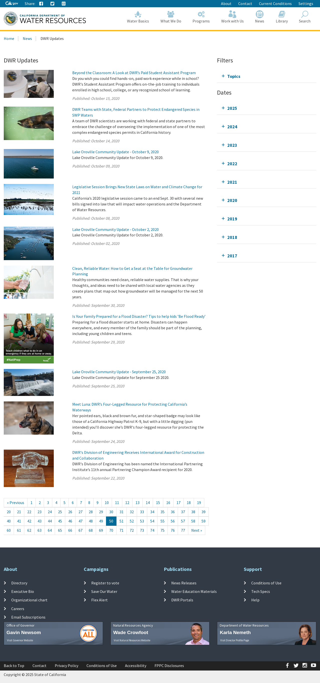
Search (305, 16)
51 (122, 520)
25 (60, 511)
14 (148, 502)
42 (29, 520)
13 (138, 502)
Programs (201, 16)
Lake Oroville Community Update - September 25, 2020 (119, 371)
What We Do (171, 16)
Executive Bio (22, 591)
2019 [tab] (232, 219)
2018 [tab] (232, 237)
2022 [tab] (232, 164)
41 (19, 520)
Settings (305, 3)
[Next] (196, 530)
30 (111, 511)
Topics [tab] (233, 76)
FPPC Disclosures (169, 665)
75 (162, 530)
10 (107, 502)
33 (142, 511)
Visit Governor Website (20, 640)
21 (19, 511)
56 (173, 520)
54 (152, 520)
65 (60, 530)
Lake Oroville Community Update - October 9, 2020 (115, 151)
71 (122, 530)
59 (204, 520)
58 (193, 520)
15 (158, 502)
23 (40, 511)
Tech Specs (260, 591)
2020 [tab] (232, 200)
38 (193, 511)
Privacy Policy (66, 665)
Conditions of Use (266, 582)
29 (101, 511)
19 (199, 502)
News (260, 16)
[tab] (266, 76)
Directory (19, 582)
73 (142, 530)
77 (183, 530)
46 (70, 520)
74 (152, 530)
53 (142, 520)
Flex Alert (99, 599)
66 (70, 530)
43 (40, 520)
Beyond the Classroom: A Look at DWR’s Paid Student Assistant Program (134, 72)
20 (9, 511)
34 (152, 511)
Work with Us (233, 16)
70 (111, 530)
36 (173, 511)
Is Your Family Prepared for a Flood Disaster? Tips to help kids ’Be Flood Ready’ (139, 316)
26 (70, 511)
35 (162, 511)
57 (183, 520)
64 (50, 530)
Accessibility (135, 665)
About (226, 3)
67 (80, 530)
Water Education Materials (194, 591)
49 (101, 520)
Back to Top (14, 665)
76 (173, 530)
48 (91, 520)
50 (111, 520)
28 (91, 511)
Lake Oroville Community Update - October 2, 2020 (115, 229)
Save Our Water (104, 591)
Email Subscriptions (28, 617)
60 (9, 530)
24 (50, 511)
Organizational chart (29, 599)
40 (9, 520)
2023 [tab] (232, 145)
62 (29, 530)
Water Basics (138, 16)
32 (132, 511)
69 (101, 530)
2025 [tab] (232, 108)
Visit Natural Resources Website (132, 640)
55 (162, 520)
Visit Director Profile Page (234, 640)
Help (255, 599)
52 (132, 520)
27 (80, 511)
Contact (245, 3)
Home (9, 38)
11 (117, 502)
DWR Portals (182, 599)
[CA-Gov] (12, 3)
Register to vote (105, 582)
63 (40, 530)
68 (91, 530)
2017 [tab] (232, 256)
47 (80, 520)
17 (178, 502)
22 (29, 511)
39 (204, 511)
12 (127, 502)
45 (60, 520)
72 (132, 530)
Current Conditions (275, 3)
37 (183, 511)
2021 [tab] (232, 182)
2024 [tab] (232, 127)
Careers (17, 608)
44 (50, 520)
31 (122, 511)
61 (19, 530)
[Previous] (16, 502)
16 (168, 502)
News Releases (183, 582)
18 (189, 502)
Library (282, 16)
